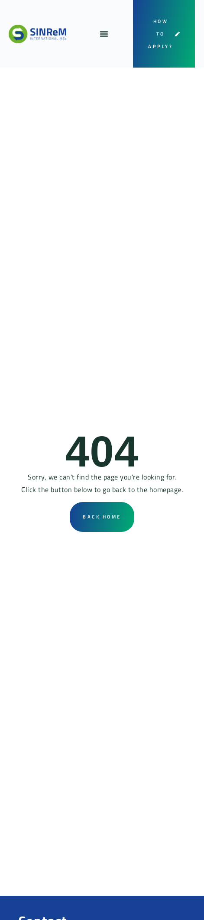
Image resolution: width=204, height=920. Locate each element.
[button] (103, 33)
